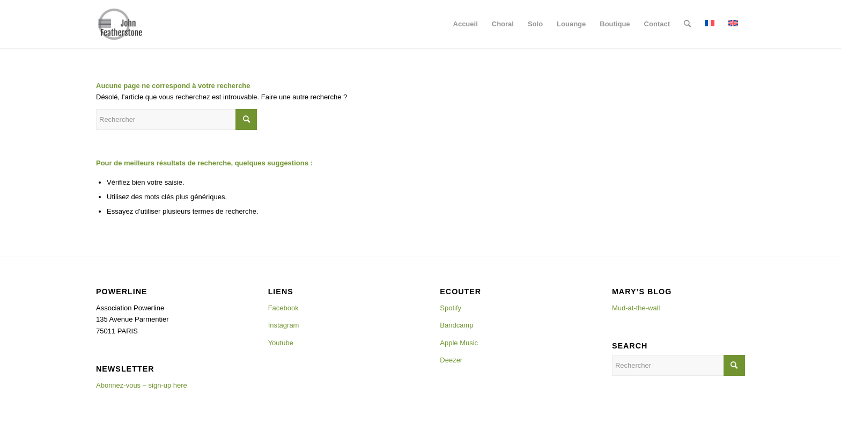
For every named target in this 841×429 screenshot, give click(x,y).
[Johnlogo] (120, 24)
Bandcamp (456, 325)
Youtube (280, 343)
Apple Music (459, 343)
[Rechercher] (687, 24)
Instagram (283, 325)
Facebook (283, 308)
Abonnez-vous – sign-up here (141, 385)
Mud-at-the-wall (636, 308)
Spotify (450, 308)
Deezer (451, 360)
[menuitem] (465, 24)
